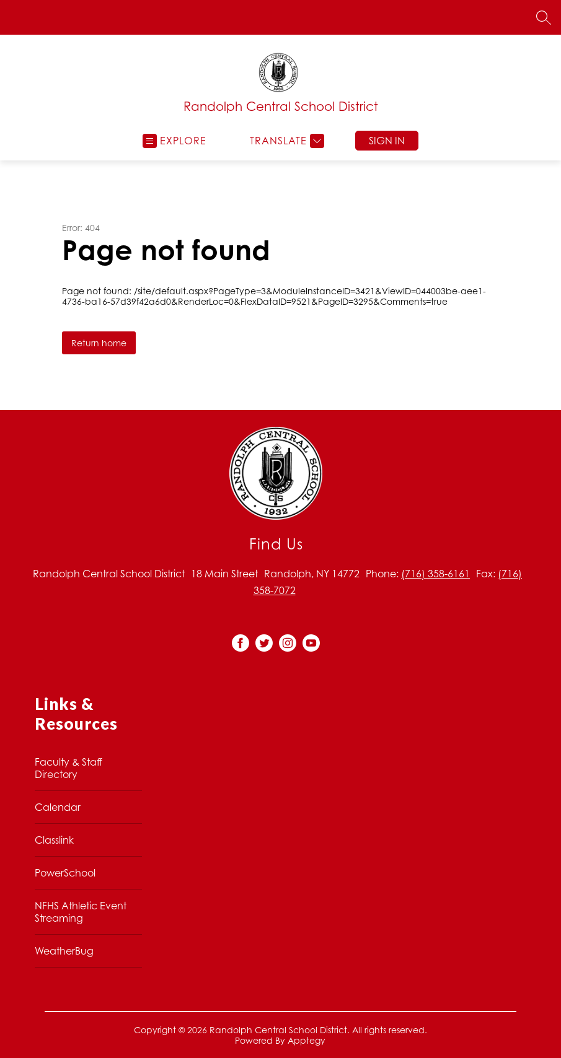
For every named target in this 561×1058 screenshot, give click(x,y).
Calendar (58, 807)
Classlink (54, 840)
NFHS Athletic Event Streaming (80, 911)
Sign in (387, 140)
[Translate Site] (285, 141)
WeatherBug (64, 951)
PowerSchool (65, 873)
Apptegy (306, 1040)
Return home (98, 343)
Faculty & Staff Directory (68, 768)
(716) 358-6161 (435, 573)
